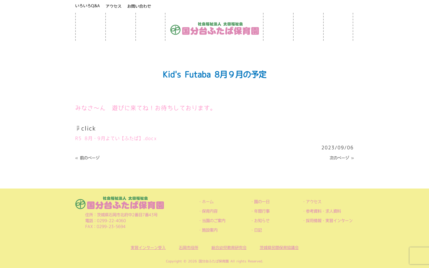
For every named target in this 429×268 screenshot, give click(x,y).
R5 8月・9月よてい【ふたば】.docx (116, 138)
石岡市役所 (188, 248)
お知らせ (262, 221)
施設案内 (210, 230)
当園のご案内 (213, 221)
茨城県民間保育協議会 (279, 248)
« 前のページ (87, 158)
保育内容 (210, 211)
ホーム (208, 202)
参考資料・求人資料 (323, 211)
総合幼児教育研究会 (229, 248)
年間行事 (262, 211)
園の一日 (262, 202)
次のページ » (342, 158)
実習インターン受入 (148, 248)
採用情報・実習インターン (329, 221)
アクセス (313, 202)
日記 (258, 230)
